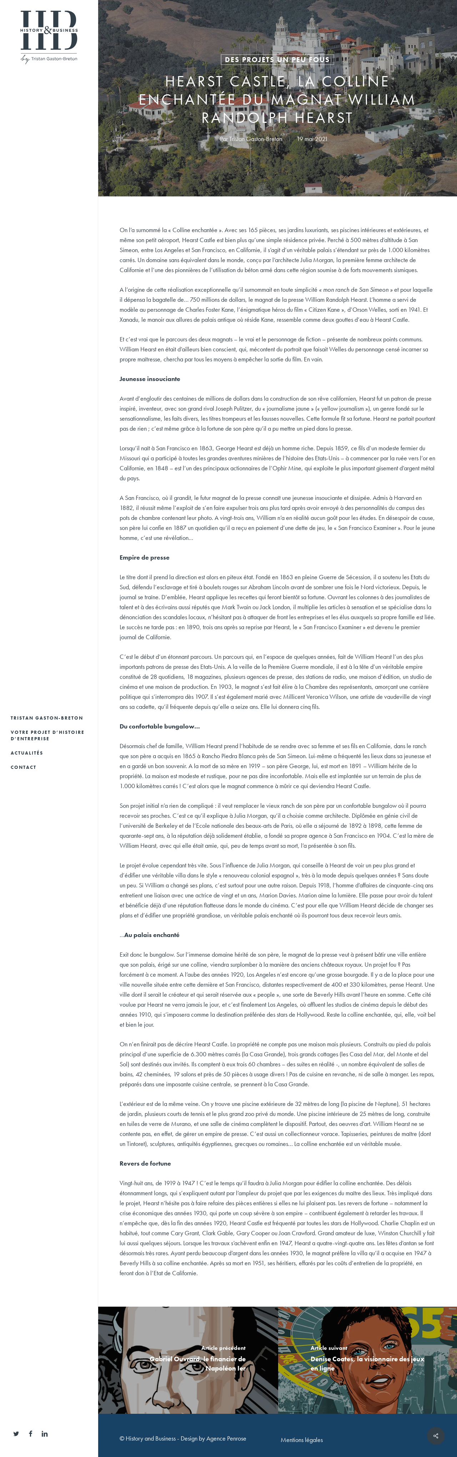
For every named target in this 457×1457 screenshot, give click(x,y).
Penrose (236, 1438)
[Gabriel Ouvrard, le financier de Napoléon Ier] (188, 1360)
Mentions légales (302, 1440)
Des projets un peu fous (277, 59)
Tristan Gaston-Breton (255, 139)
